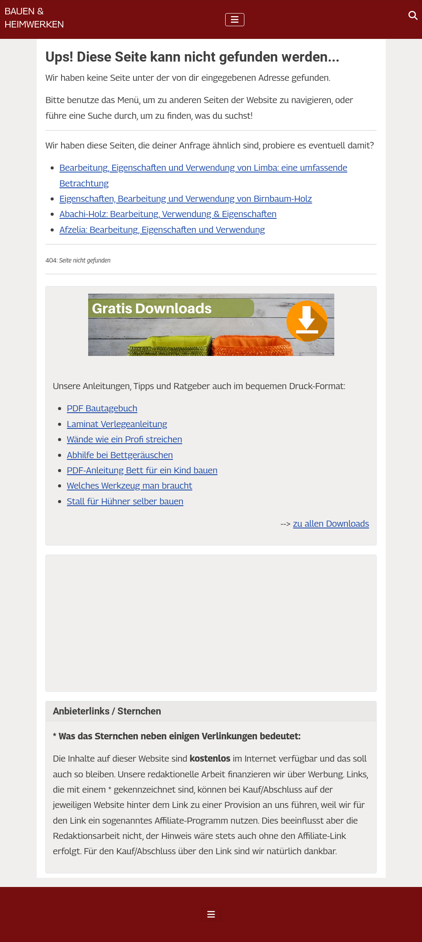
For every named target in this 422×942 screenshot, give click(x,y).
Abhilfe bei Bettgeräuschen (120, 454)
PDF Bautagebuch (102, 408)
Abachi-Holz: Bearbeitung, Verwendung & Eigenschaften (167, 213)
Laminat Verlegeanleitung (117, 423)
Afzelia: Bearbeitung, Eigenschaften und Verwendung (162, 229)
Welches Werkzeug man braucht (129, 485)
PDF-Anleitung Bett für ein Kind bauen (142, 470)
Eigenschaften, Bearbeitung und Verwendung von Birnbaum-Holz (185, 198)
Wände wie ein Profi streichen (124, 439)
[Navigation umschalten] (234, 19)
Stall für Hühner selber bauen (125, 501)
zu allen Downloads (331, 523)
